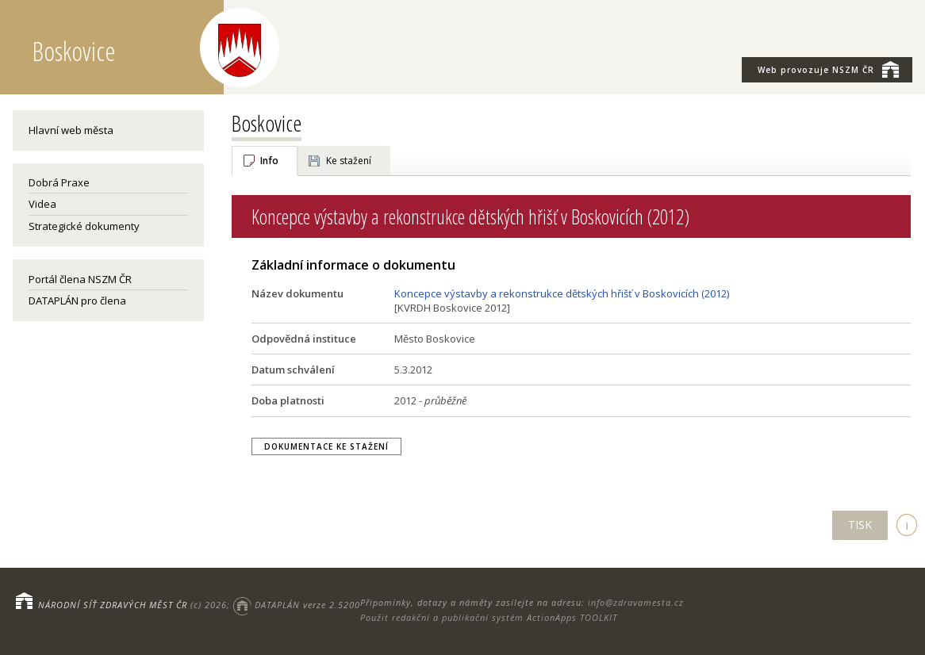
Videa (42, 204)
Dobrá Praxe (59, 182)
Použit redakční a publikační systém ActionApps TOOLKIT (488, 617)
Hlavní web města (71, 130)
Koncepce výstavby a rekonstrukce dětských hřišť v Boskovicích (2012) (561, 293)
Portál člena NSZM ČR (80, 279)
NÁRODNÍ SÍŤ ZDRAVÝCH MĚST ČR (112, 605)
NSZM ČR (828, 69)
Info (269, 160)
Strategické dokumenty (84, 226)
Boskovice (266, 123)
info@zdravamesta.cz (636, 602)
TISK (860, 524)
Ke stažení (348, 160)
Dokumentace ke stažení (326, 446)
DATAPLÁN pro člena (77, 300)
